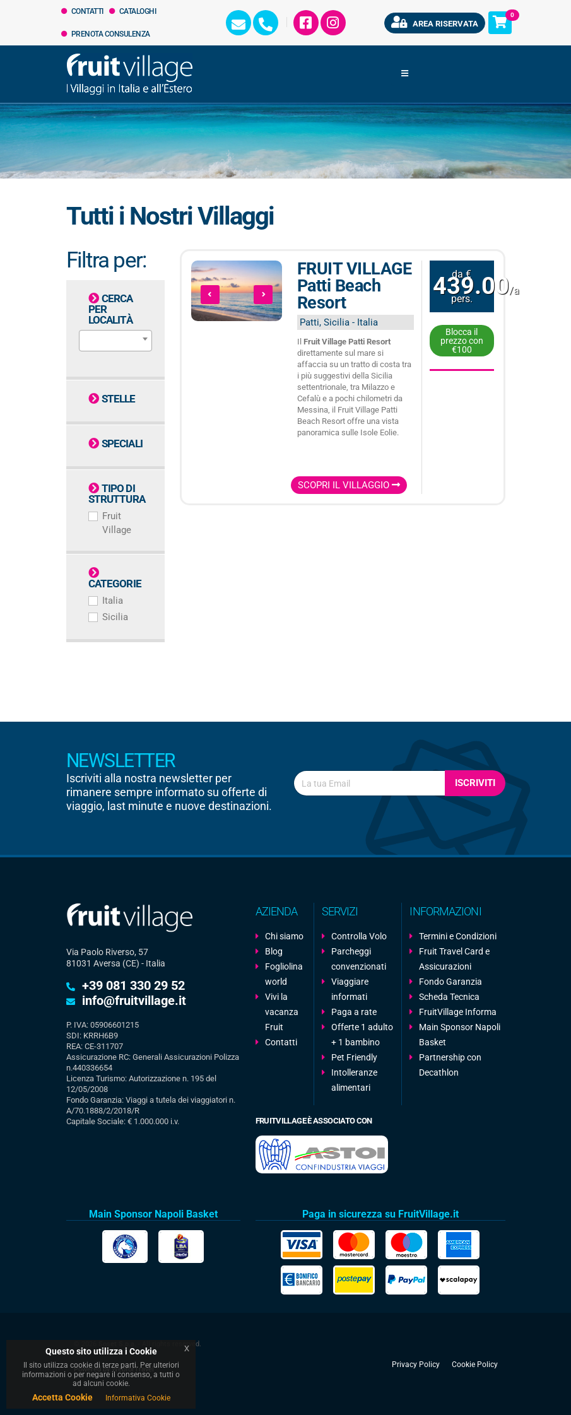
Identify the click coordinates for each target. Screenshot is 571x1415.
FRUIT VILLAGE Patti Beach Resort (354, 286)
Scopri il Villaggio (349, 485)
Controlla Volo (359, 936)
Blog (274, 951)
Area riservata (434, 22)
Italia (112, 600)
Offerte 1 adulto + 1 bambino (362, 1034)
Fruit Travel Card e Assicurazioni (454, 959)
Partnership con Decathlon (450, 1064)
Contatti (82, 11)
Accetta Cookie (62, 1397)
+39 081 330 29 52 (133, 985)
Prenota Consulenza (105, 34)
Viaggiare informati (349, 989)
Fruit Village (116, 523)
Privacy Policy (416, 1363)
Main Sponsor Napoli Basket (459, 1034)
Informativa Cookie (137, 1398)
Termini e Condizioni (458, 936)
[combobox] (115, 340)
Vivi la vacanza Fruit (281, 1012)
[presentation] (210, 294)
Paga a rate (354, 1012)
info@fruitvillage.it (134, 1000)
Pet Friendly (354, 1057)
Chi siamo (284, 936)
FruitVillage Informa (458, 1012)
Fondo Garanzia (450, 982)
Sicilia (115, 617)
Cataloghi (132, 11)
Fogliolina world (284, 974)
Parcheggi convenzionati (358, 959)
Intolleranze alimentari (354, 1080)
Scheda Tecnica (449, 997)
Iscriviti (475, 783)
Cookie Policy (475, 1363)
